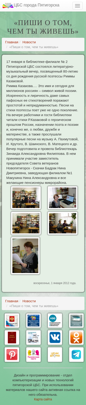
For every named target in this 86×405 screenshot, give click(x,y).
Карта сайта (43, 399)
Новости (29, 42)
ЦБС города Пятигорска (30, 6)
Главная (11, 42)
